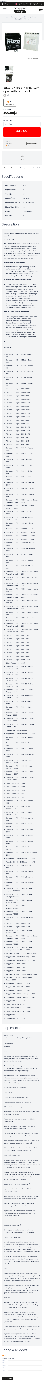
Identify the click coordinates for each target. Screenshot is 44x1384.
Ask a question (32, 144)
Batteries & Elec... (23, 17)
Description (24, 168)
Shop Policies (38, 168)
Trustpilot (3, 1)
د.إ (26, 4)
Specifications (9, 168)
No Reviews (10, 105)
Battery (34, 17)
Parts (13, 17)
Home (6, 17)
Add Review (7, 1378)
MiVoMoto (9, 143)
